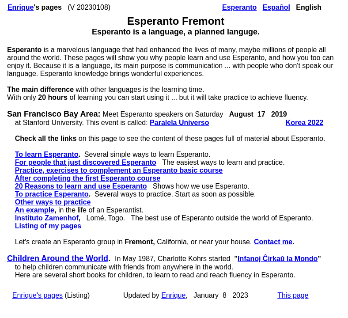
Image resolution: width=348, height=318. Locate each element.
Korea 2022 (304, 122)
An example (34, 210)
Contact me (273, 242)
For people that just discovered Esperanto (85, 162)
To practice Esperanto (52, 194)
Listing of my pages (48, 226)
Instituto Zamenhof (47, 218)
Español (276, 7)
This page (292, 295)
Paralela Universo (179, 122)
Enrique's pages (37, 295)
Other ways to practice (53, 202)
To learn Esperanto (47, 154)
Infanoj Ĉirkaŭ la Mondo (278, 258)
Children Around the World (57, 258)
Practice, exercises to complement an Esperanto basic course (119, 170)
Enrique (21, 7)
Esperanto (239, 7)
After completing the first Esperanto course (87, 178)
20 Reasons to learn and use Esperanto (81, 186)
